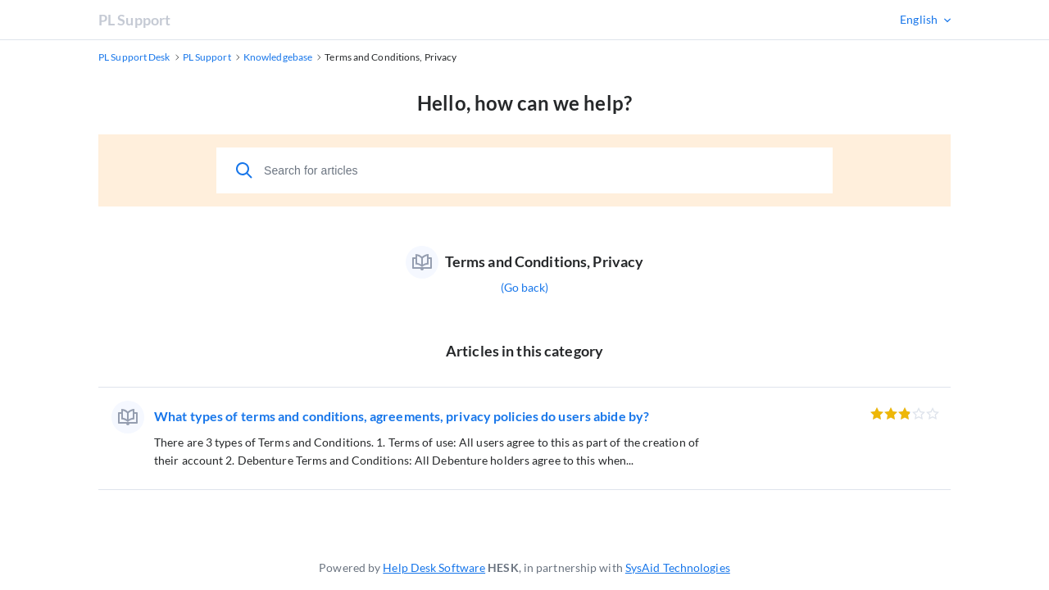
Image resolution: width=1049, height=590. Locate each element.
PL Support (134, 20)
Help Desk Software (434, 567)
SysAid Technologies (677, 567)
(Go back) (525, 287)
